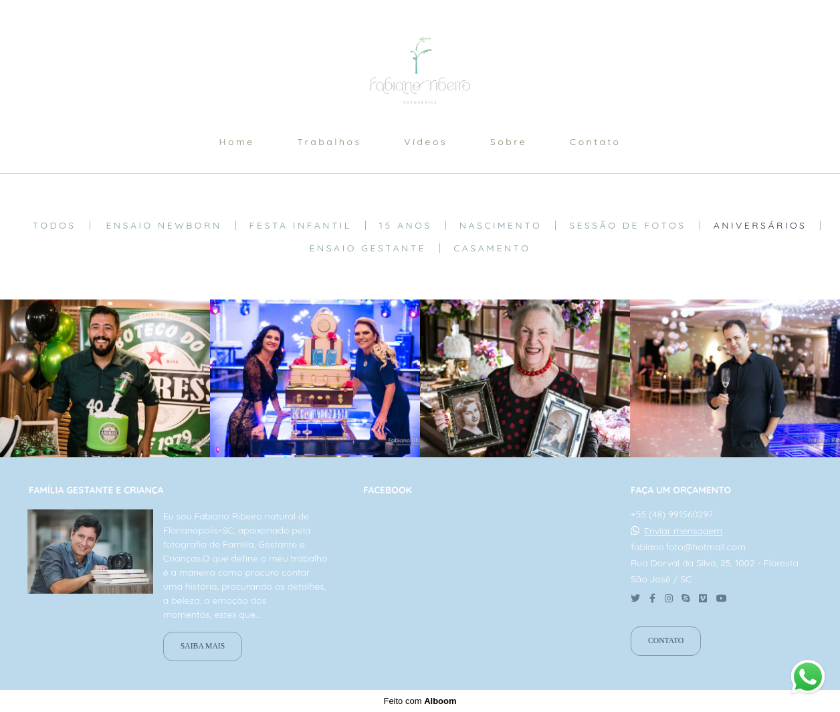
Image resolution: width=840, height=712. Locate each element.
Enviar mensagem (683, 531)
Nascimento (500, 225)
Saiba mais (203, 646)
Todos (54, 225)
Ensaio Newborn (163, 225)
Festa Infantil (300, 225)
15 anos (405, 225)
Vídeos (425, 142)
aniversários (760, 225)
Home (236, 142)
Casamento (491, 248)
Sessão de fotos (627, 225)
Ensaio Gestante (368, 248)
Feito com (419, 701)
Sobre (508, 142)
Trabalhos (329, 142)
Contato (595, 142)
